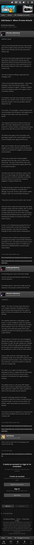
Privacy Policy (25, 519)
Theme (18, 519)
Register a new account (17, 484)
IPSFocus (13, 519)
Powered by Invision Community (17, 533)
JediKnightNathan (12, 268)
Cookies (17, 520)
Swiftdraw (10, 436)
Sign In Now (17, 495)
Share (8, 506)
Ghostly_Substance (9, 25)
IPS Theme (6, 519)
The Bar (14, 27)
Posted (13, 35)
